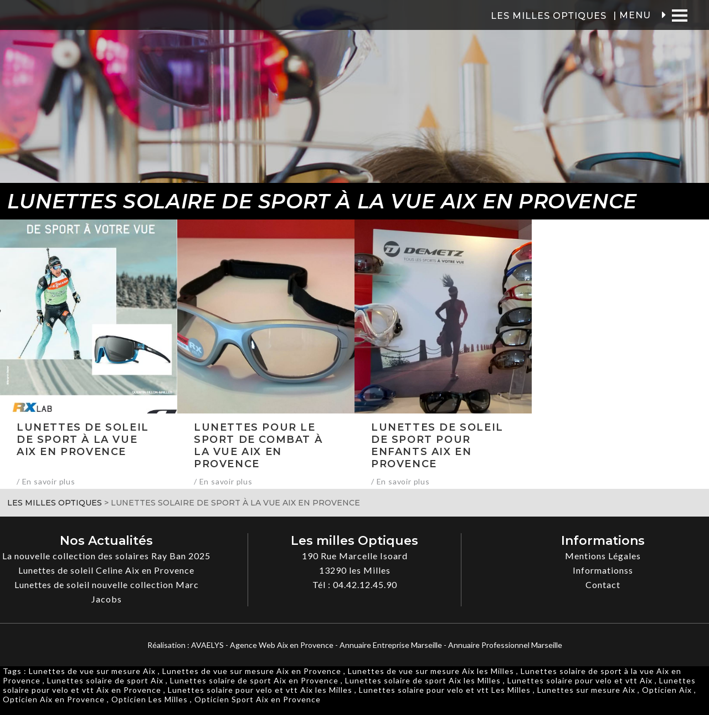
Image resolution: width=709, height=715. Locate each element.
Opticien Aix (667, 689)
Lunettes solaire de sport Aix (105, 680)
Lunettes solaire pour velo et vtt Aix (580, 680)
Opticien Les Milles (149, 699)
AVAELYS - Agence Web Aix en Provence (262, 645)
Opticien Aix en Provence (54, 699)
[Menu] (679, 15)
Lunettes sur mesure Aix (586, 689)
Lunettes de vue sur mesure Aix (92, 671)
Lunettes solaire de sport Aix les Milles (423, 680)
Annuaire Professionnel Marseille (505, 645)
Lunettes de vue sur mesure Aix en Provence (251, 671)
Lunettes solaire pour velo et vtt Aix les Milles (260, 689)
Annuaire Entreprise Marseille (391, 645)
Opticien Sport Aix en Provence (257, 699)
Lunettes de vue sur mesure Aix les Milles (431, 671)
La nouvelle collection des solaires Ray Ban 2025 (106, 555)
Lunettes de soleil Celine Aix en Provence (106, 570)
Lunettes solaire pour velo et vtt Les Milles (445, 689)
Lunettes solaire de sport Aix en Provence (254, 680)
